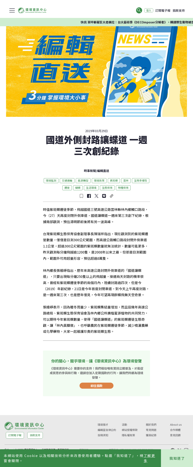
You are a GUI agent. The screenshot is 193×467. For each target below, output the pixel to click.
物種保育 (123, 188)
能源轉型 (83, 180)
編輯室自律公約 (107, 430)
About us (176, 424)
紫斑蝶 (114, 180)
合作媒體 (175, 430)
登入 (148, 10)
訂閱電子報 (162, 10)
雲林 (126, 180)
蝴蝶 (77, 188)
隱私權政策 (128, 435)
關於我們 (151, 424)
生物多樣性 (140, 180)
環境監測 (51, 180)
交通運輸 (67, 180)
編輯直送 (103, 170)
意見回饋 (175, 435)
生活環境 (91, 188)
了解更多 (149, 458)
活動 (124, 424)
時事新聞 (90, 170)
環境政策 (99, 180)
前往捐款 (96, 385)
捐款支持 (179, 10)
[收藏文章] (81, 196)
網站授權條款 (130, 430)
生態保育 (107, 188)
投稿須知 (103, 435)
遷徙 (67, 188)
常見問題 (151, 430)
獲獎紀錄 (151, 435)
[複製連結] (111, 196)
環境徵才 (103, 424)
